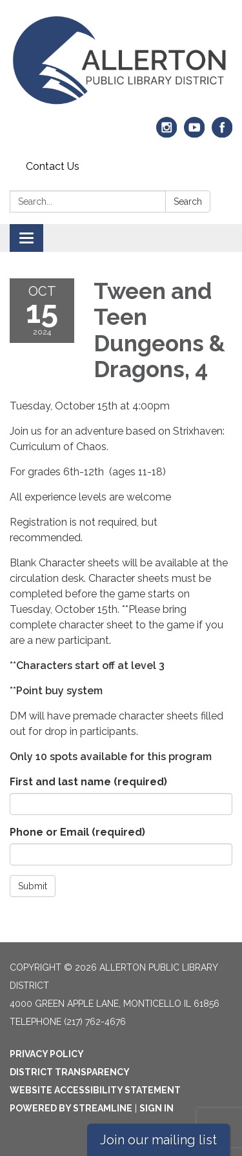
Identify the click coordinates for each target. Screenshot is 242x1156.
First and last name (88, 782)
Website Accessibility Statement (95, 1090)
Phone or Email (77, 832)
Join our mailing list (158, 1140)
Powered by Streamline (71, 1108)
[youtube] (194, 133)
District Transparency (70, 1072)
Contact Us (52, 166)
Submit (32, 886)
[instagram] (166, 133)
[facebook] (222, 133)
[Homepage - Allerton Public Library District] (121, 61)
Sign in (156, 1108)
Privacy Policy (47, 1054)
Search (188, 201)
